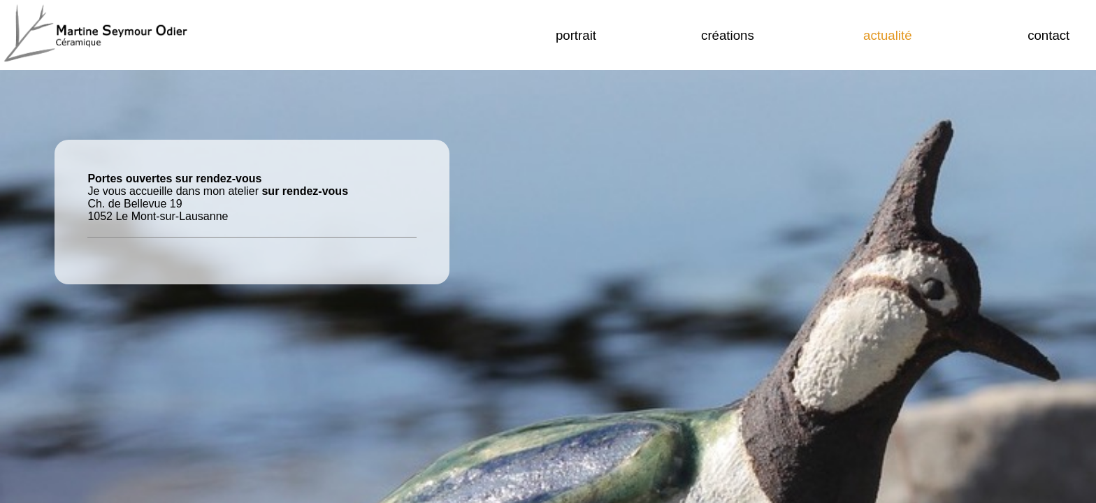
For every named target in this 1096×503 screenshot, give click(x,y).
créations (727, 35)
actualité (887, 35)
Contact (1048, 35)
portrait (576, 35)
